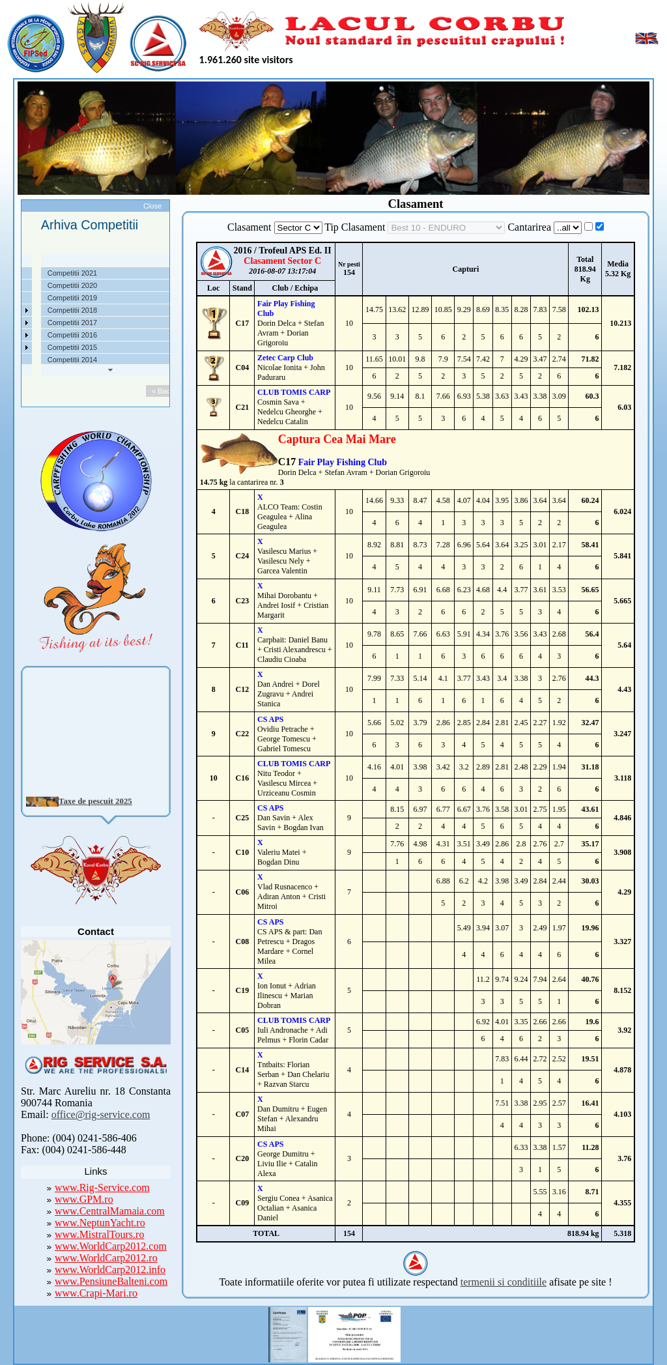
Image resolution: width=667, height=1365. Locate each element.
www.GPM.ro (84, 1199)
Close (152, 206)
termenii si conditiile (503, 1281)
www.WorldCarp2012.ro (106, 1257)
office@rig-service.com (100, 1114)
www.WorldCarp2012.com (111, 1246)
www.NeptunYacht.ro (100, 1222)
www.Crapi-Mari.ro (96, 1293)
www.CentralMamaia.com (110, 1210)
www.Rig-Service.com (102, 1187)
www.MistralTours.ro (99, 1234)
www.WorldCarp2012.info (110, 1269)
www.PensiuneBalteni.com (111, 1281)
